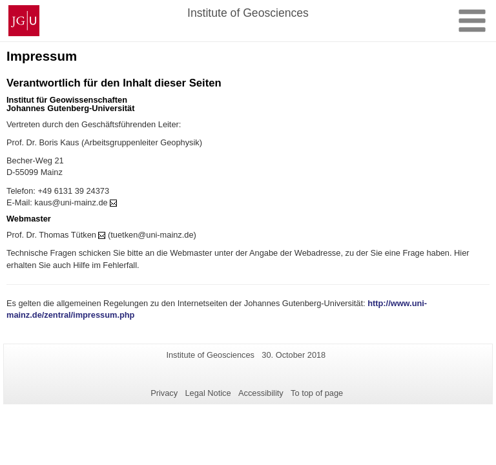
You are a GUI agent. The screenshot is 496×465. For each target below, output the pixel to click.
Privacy (164, 393)
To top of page (317, 393)
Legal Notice (208, 393)
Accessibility (261, 393)
